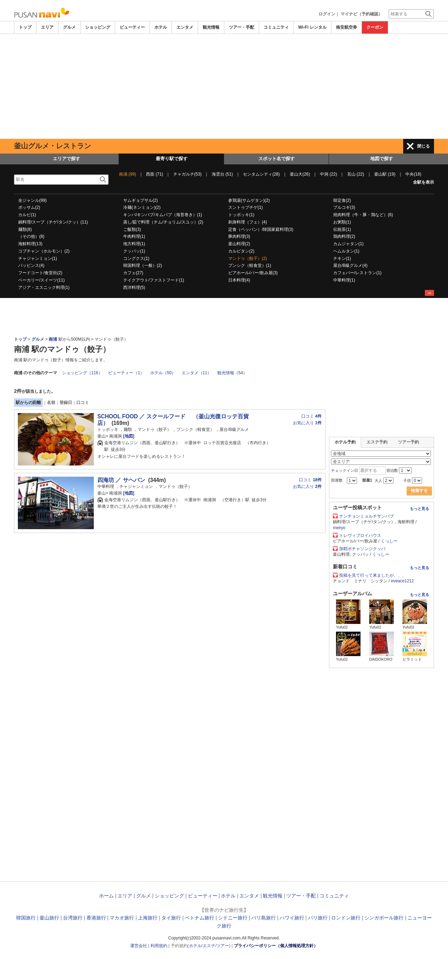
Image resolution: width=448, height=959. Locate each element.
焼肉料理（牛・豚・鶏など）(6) (363, 214)
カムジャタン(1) (348, 243)
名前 (51, 402)
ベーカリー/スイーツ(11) (41, 280)
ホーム (106, 895)
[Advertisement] (224, 86)
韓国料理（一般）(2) (142, 265)
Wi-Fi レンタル (312, 27)
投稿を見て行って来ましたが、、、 (372, 575)
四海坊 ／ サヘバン (121, 480)
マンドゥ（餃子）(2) (247, 258)
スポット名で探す (276, 158)
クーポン (374, 27)
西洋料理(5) (134, 287)
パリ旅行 (318, 918)
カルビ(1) (27, 214)
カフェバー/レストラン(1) (357, 272)
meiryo (339, 527)
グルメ (69, 27)
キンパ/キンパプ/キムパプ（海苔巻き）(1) (162, 214)
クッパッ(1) (134, 251)
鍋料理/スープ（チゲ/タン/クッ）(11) (53, 222)
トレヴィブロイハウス (360, 535)
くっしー (389, 541)
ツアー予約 (408, 442)
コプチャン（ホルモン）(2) (44, 251)
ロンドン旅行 (345, 918)
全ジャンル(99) (32, 200)
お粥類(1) (342, 222)
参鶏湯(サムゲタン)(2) (249, 200)
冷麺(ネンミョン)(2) (142, 207)
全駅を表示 (423, 182)
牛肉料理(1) (134, 236)
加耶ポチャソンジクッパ (362, 548)
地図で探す (381, 158)
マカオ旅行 (122, 918)
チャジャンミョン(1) (37, 258)
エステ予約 (376, 442)
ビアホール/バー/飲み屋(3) (253, 272)
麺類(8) (25, 229)
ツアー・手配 (241, 27)
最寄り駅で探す (172, 158)
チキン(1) (342, 258)
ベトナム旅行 (199, 918)
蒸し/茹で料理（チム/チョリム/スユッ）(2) (163, 222)
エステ (209, 945)
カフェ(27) (133, 272)
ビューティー (132, 27)
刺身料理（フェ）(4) (247, 222)
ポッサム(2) (29, 207)
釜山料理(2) (239, 243)
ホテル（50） (163, 372)
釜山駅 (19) (385, 174)
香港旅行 (96, 918)
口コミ (82, 402)
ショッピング (97, 27)
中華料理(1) (344, 280)
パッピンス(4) (31, 265)
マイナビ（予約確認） (362, 14)
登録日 (65, 402)
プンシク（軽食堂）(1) (249, 265)
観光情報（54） (232, 372)
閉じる (423, 146)
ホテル (160, 27)
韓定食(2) (342, 200)
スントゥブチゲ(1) (245, 207)
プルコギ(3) (344, 207)
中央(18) (413, 174)
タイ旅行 (171, 918)
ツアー (222, 945)
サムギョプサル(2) (140, 200)
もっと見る (419, 508)
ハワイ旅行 (292, 918)
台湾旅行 (73, 918)
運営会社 (138, 945)
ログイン (326, 14)
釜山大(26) (300, 174)
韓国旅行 (26, 918)
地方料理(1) (134, 243)
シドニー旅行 (232, 918)
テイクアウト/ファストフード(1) (153, 280)
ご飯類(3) (132, 229)
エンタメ (184, 27)
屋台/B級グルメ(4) (350, 265)
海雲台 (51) (222, 174)
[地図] (128, 436)
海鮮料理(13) (30, 243)
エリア (47, 27)
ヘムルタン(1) (346, 251)
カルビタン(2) (241, 251)
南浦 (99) (127, 174)
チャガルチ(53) (187, 174)
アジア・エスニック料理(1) (44, 287)
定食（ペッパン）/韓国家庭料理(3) (260, 229)
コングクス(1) (136, 258)
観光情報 (211, 27)
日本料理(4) (239, 280)
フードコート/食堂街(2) (40, 272)
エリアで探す (66, 158)
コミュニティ (276, 27)
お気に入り (307, 422)
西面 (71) (154, 174)
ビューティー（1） (126, 372)
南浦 (53, 339)
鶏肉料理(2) (344, 236)
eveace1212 (402, 580)
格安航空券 (346, 27)
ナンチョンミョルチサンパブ (366, 516)
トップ (25, 27)
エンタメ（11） (196, 372)
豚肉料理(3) (239, 236)
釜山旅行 (49, 918)
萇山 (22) (355, 174)
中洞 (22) (328, 174)
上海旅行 (148, 918)
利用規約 (158, 945)
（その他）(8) (31, 236)
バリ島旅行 (263, 918)
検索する (419, 490)
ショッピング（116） (82, 372)
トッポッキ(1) (241, 214)
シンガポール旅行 (384, 918)
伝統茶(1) (342, 229)
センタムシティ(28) (261, 174)
